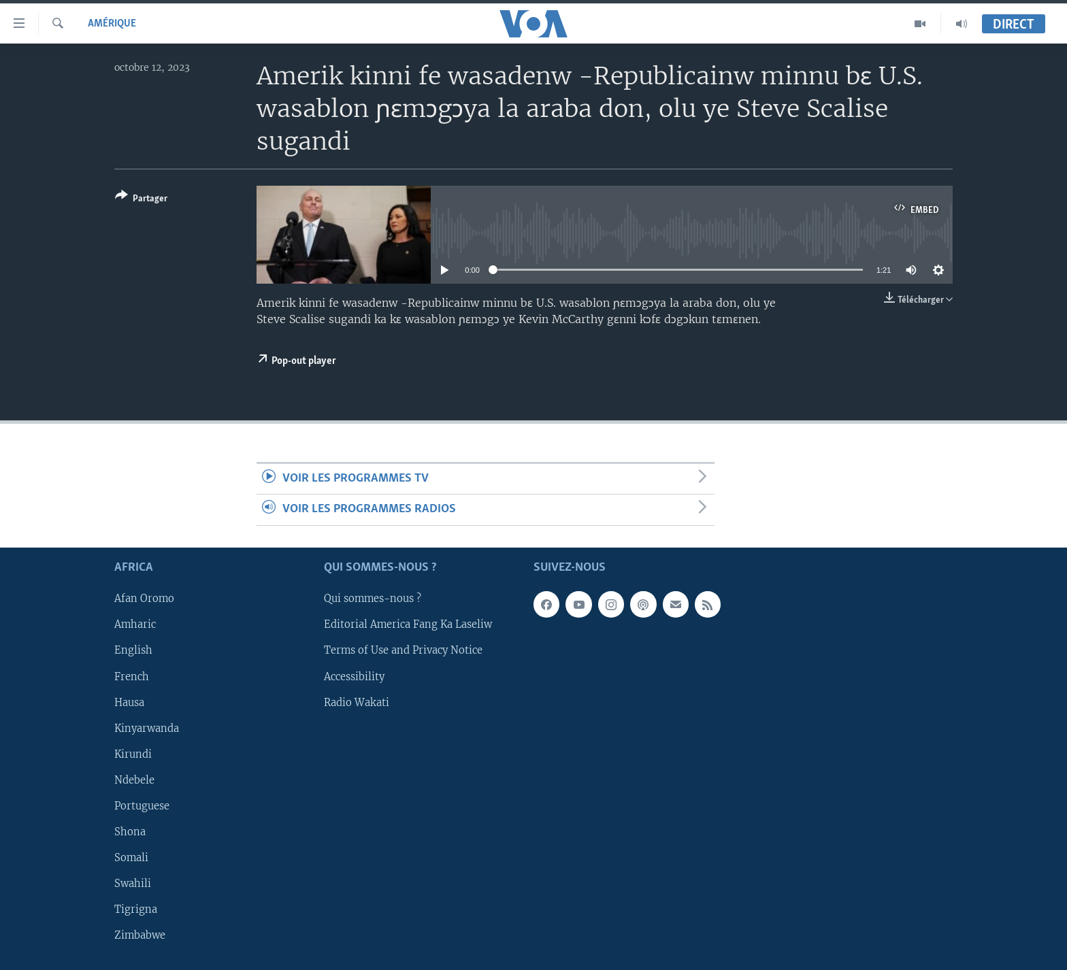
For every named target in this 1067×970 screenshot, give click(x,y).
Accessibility (354, 676)
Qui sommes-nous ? (372, 598)
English (133, 650)
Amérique (112, 23)
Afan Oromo (144, 598)
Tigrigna (135, 909)
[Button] (141, 200)
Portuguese (141, 806)
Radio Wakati (356, 702)
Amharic (135, 624)
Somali (131, 858)
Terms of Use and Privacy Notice (403, 650)
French (131, 676)
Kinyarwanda (146, 728)
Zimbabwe (139, 935)
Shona (130, 832)
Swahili (132, 883)
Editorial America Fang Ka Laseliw (408, 624)
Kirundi (133, 754)
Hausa (129, 702)
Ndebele (134, 780)
